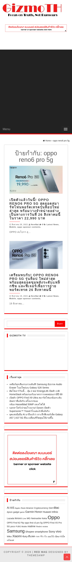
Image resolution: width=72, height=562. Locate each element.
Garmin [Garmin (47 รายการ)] (29, 511)
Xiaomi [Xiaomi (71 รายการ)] (17, 536)
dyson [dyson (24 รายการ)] (10, 512)
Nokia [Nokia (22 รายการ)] (44, 518)
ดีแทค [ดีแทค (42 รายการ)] (31, 536)
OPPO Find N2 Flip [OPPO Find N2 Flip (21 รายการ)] (15, 523)
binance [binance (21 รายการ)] (29, 508)
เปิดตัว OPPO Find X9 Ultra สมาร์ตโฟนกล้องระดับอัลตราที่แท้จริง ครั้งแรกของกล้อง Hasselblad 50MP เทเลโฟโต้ (35, 401)
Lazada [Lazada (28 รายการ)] (10, 518)
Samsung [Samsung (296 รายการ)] (16, 531)
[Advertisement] (36, 87)
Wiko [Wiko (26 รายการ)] (9, 536)
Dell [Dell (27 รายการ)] (51, 508)
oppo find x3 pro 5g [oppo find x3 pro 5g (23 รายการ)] (33, 523)
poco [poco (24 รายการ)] (13, 526)
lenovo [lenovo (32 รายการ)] (18, 518)
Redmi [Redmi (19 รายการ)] (39, 526)
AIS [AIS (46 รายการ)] (12, 507)
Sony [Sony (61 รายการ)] (52, 531)
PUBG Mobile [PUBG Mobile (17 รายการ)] (21, 526)
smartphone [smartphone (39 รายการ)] (41, 531)
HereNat (35, 224)
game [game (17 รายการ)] (22, 512)
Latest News (52, 224)
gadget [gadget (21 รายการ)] (16, 512)
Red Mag (40, 552)
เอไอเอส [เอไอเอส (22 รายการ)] (10, 540)
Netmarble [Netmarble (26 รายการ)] (36, 518)
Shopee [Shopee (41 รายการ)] (29, 531)
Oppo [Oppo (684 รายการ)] (54, 517)
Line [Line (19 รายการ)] (24, 518)
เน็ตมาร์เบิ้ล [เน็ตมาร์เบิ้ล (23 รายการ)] (60, 536)
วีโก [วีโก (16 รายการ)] (45, 537)
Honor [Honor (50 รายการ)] (38, 511)
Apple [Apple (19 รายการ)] (17, 508)
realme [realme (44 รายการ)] (31, 526)
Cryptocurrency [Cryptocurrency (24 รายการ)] (41, 508)
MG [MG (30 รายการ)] (28, 518)
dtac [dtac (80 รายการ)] (56, 507)
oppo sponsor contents (28, 227)
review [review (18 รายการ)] (45, 526)
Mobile (12, 227)
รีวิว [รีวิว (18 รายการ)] (41, 537)
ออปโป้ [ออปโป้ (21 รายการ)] (51, 536)
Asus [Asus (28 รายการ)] (23, 508)
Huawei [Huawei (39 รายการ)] (47, 511)
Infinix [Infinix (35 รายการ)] (55, 512)
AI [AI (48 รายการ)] (8, 507)
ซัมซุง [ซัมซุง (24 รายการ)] (25, 536)
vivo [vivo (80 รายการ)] (58, 531)
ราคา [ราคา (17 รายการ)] (38, 537)
